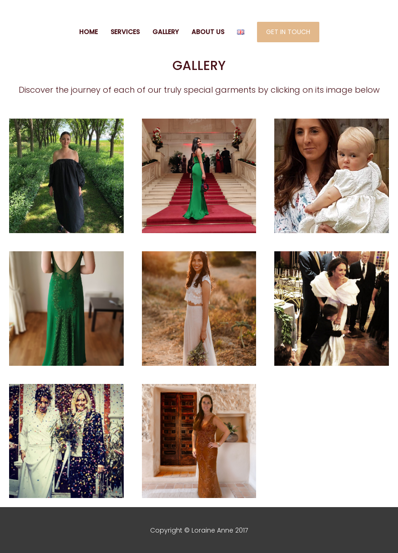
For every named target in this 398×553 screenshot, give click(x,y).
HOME (88, 31)
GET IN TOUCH (288, 31)
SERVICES (125, 31)
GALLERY (165, 31)
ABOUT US (207, 31)
